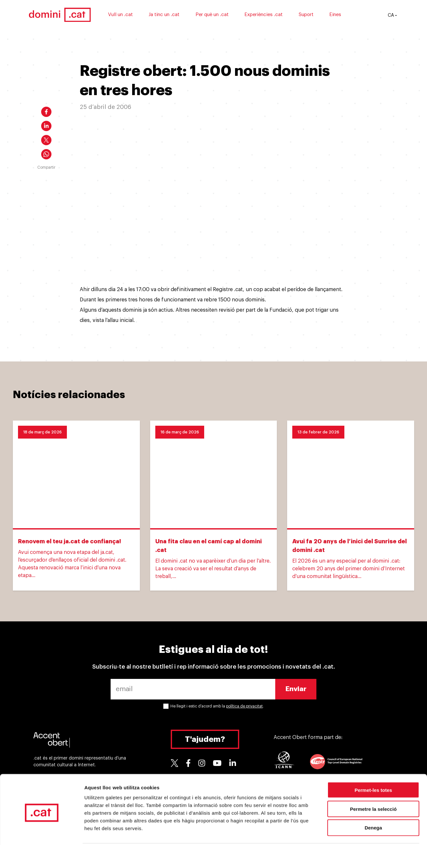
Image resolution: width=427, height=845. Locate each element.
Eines (345, 15)
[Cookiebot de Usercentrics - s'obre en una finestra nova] (42, 832)
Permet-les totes (373, 766)
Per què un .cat (221, 15)
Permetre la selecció (373, 785)
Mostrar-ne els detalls (370, 832)
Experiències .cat (273, 15)
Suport (315, 15)
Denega (373, 804)
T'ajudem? (205, 739)
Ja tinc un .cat (173, 15)
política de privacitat (244, 706)
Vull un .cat (129, 15)
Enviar (296, 689)
